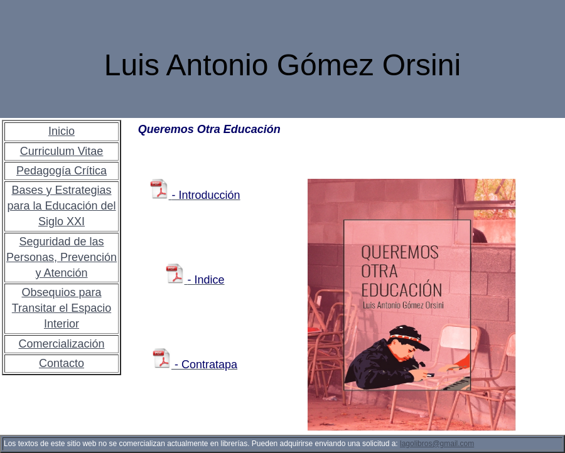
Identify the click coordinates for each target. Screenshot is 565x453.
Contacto (61, 363)
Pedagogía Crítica (61, 170)
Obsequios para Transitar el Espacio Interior (61, 308)
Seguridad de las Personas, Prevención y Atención (61, 257)
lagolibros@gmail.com (437, 443)
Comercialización (61, 344)
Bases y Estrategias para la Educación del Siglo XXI (61, 206)
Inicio (61, 131)
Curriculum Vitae (62, 151)
